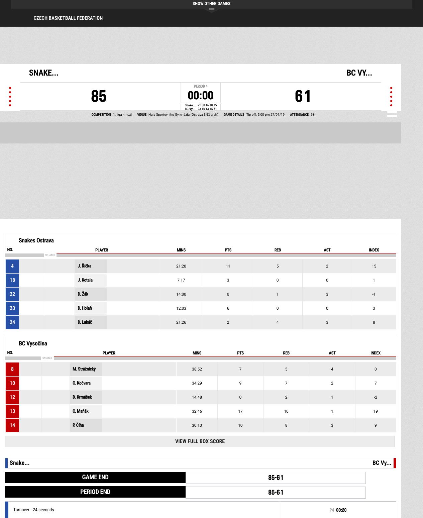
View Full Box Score (200, 441)
